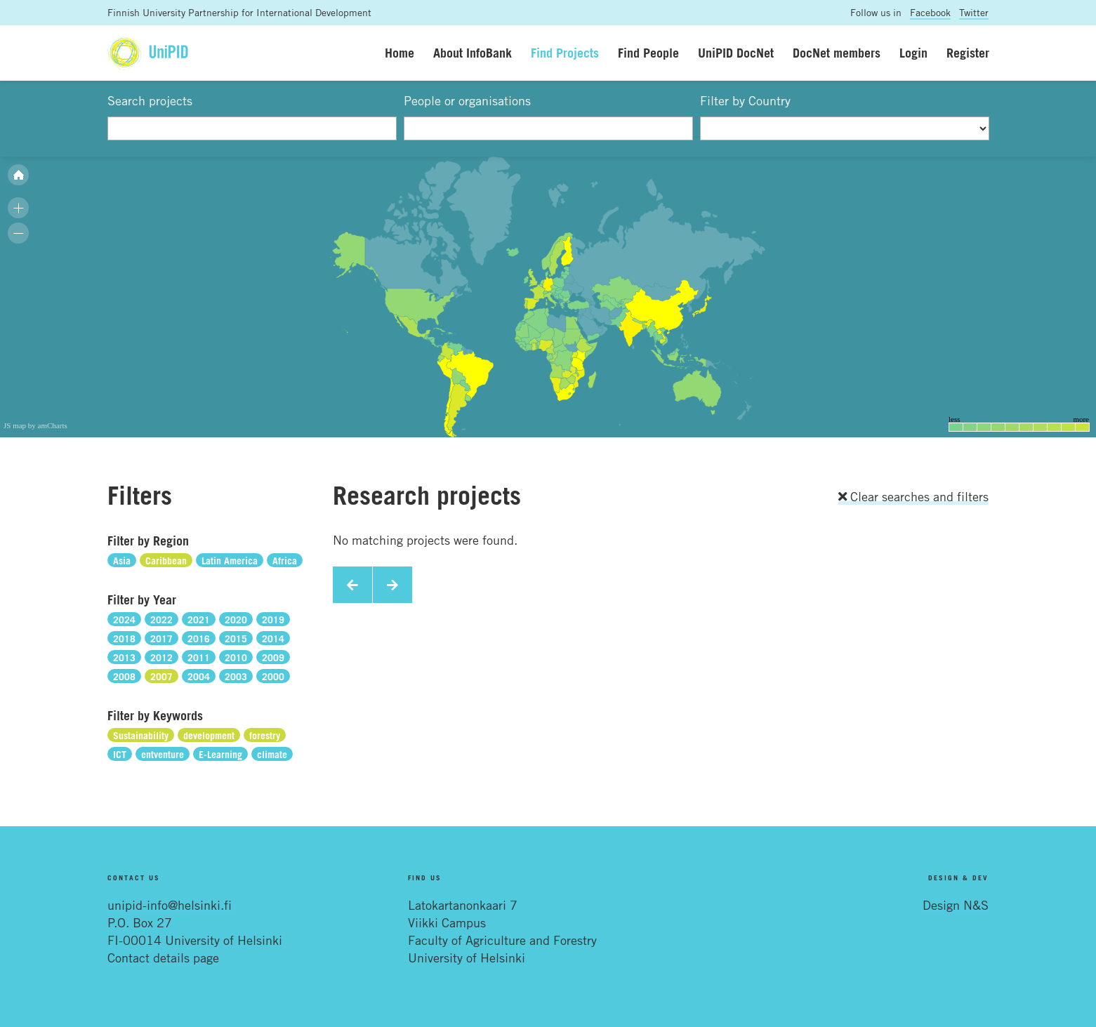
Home (399, 52)
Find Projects (565, 52)
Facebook (930, 12)
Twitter (974, 12)
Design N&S (956, 905)
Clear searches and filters (913, 496)
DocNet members (836, 52)
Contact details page (163, 957)
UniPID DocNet (736, 52)
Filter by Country (745, 100)
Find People (648, 52)
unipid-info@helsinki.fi (169, 905)
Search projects (149, 100)
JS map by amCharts (35, 425)
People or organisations (467, 100)
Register (967, 52)
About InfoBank (472, 52)
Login (913, 52)
